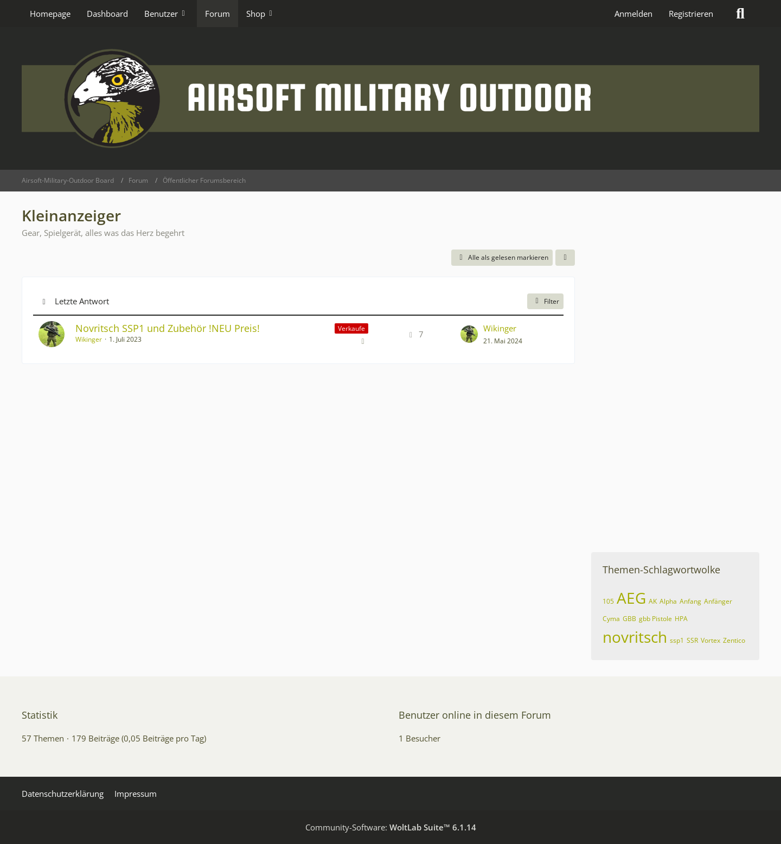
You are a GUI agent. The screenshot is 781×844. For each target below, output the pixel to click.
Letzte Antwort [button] (82, 301)
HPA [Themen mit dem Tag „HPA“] (681, 618)
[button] (565, 258)
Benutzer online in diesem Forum (475, 714)
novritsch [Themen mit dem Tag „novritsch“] (635, 636)
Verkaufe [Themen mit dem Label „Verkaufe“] (351, 328)
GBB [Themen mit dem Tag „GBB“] (629, 618)
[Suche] (740, 13)
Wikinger (88, 339)
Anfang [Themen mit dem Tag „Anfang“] (690, 601)
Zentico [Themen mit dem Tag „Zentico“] (734, 640)
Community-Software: (390, 827)
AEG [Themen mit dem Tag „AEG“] (631, 597)
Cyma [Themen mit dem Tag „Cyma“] (611, 618)
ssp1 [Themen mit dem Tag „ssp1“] (677, 640)
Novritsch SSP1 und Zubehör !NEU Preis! (167, 328)
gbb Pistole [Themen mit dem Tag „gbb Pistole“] (655, 618)
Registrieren (691, 13)
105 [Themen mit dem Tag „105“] (608, 601)
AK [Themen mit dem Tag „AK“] (653, 601)
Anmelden (633, 13)
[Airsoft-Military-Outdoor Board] (390, 98)
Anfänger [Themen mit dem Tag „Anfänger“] (718, 601)
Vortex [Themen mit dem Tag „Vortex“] (710, 640)
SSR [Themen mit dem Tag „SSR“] (692, 640)
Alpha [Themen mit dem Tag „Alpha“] (668, 601)
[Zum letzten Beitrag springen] (469, 334)
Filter (545, 301)
